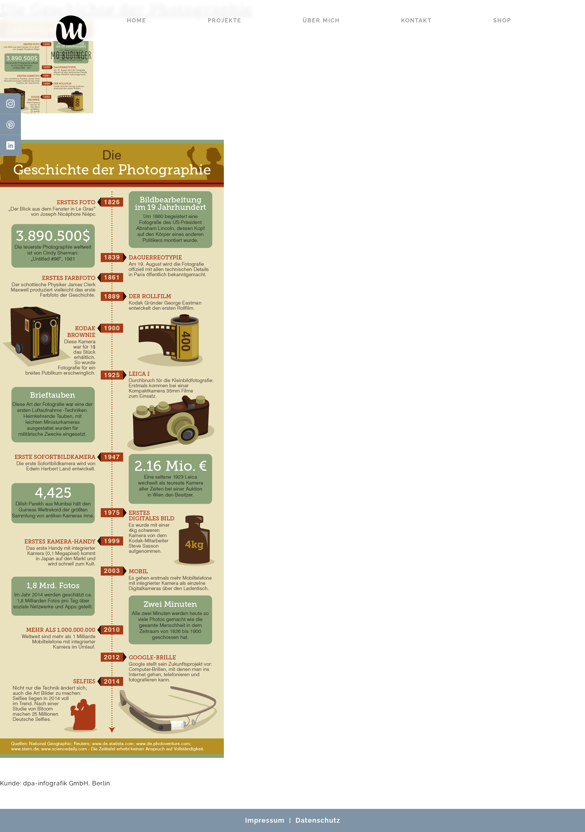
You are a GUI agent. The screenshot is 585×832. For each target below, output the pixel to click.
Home (136, 20)
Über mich (321, 20)
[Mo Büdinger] (71, 37)
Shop (502, 20)
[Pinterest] (10, 124)
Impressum (265, 820)
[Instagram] (10, 103)
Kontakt (416, 20)
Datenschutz (317, 820)
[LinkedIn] (10, 145)
